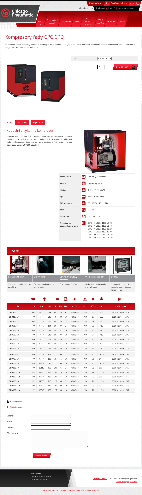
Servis (77, 21)
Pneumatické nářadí (52, 21)
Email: (10, 421)
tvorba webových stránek (81, 490)
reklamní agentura (54, 490)
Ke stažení (111, 21)
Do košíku (107, 3)
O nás (40, 21)
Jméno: (10, 416)
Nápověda (137, 3)
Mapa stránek (132, 482)
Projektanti (100, 8)
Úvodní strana (121, 482)
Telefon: (10, 427)
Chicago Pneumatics (17, 13)
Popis (9, 122)
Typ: (74, 58)
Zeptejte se (38, 122)
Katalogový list (16, 401)
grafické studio (66, 490)
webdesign (95, 490)
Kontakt (121, 21)
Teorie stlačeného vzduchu (88, 21)
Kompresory (66, 21)
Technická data (16, 407)
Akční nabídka (100, 21)
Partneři (111, 8)
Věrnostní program (126, 8)
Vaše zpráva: (12, 433)
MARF (45, 490)
